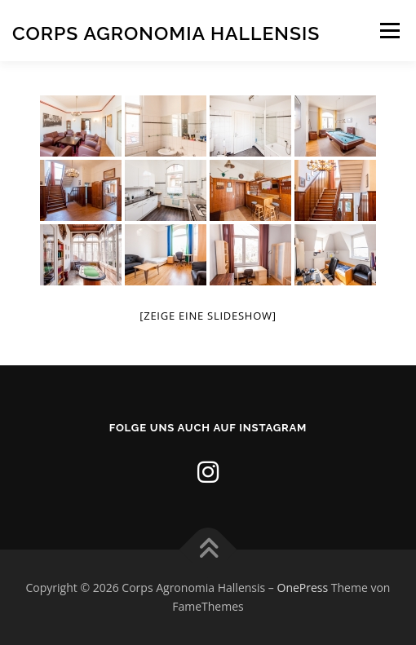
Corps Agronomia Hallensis (166, 32)
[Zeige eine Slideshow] (208, 315)
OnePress (303, 587)
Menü (388, 31)
